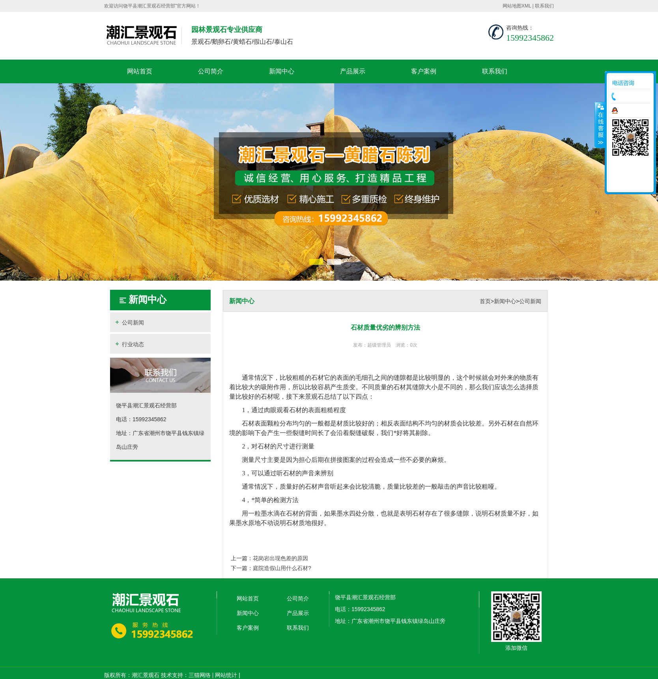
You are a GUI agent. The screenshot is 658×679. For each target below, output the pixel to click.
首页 (485, 301)
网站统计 (226, 675)
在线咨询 (632, 110)
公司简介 (210, 71)
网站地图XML (517, 6)
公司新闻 (129, 322)
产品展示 (352, 71)
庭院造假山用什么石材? (282, 568)
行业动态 (129, 344)
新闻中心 (281, 71)
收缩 (600, 124)
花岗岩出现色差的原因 (280, 558)
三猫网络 (200, 675)
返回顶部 (630, 183)
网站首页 (139, 71)
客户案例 (423, 71)
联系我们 (544, 6)
